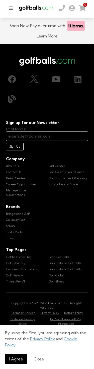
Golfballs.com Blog (19, 257)
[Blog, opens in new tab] (12, 99)
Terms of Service (23, 313)
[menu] (11, 8)
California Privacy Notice (22, 321)
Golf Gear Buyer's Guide (66, 172)
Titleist (11, 238)
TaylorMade (14, 232)
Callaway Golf (16, 220)
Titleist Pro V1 (15, 281)
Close (39, 358)
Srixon (10, 226)
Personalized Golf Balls (65, 263)
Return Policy (73, 313)
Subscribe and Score (63, 184)
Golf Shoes (56, 281)
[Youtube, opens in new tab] (56, 79)
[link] (72, 8)
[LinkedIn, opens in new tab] (78, 79)
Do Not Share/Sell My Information (65, 321)
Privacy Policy (42, 338)
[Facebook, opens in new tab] (12, 79)
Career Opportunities (21, 184)
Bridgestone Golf (18, 214)
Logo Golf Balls (59, 257)
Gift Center (57, 166)
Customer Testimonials (22, 269)
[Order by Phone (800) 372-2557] (62, 8)
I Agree (16, 358)
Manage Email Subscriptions (16, 192)
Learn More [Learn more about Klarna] (47, 35)
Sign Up (14, 146)
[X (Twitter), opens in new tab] (34, 79)
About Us (12, 166)
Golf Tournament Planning (68, 178)
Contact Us (13, 172)
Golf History (14, 275)
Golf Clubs (56, 275)
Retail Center (15, 178)
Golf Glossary (15, 263)
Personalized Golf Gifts (65, 269)
